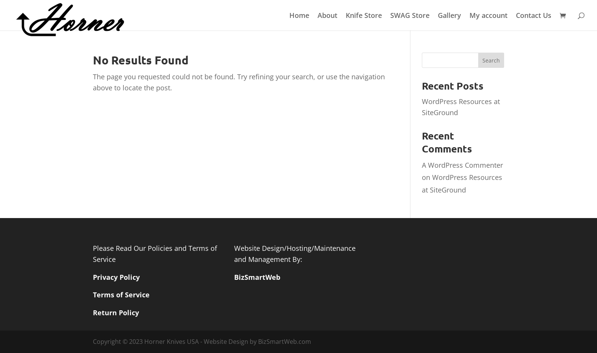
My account (488, 16)
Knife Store (364, 16)
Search (491, 60)
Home (299, 16)
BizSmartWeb (257, 277)
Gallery (449, 16)
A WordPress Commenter (462, 165)
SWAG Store (409, 16)
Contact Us (533, 16)
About (327, 16)
